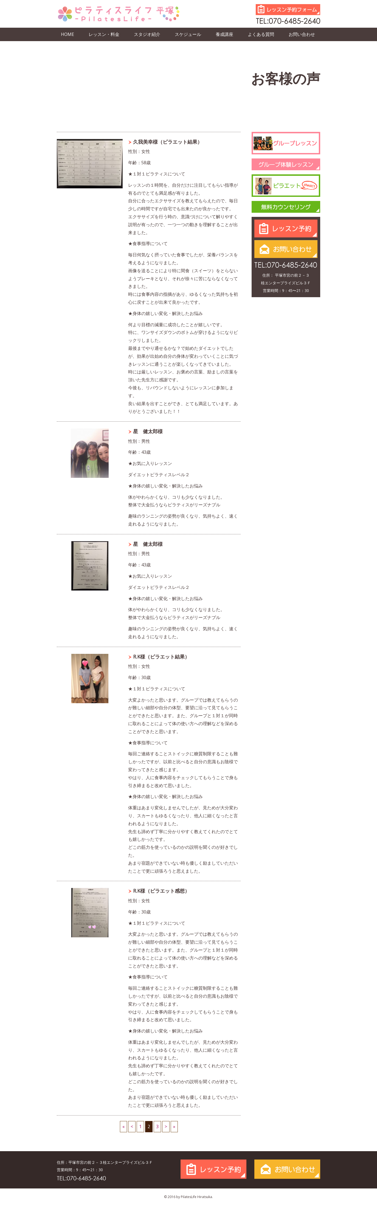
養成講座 (224, 34)
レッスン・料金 (104, 34)
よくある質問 (261, 34)
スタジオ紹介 (147, 34)
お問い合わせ (302, 34)
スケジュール (188, 34)
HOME (67, 34)
